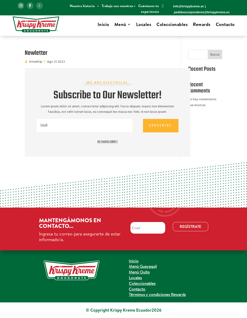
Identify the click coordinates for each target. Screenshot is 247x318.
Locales (144, 24)
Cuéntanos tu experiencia (148, 8)
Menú (120, 24)
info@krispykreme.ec (188, 6)
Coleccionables (172, 24)
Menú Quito (139, 272)
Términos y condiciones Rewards (157, 294)
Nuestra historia (82, 5)
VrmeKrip (35, 62)
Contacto (225, 24)
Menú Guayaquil (143, 266)
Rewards (202, 24)
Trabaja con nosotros (117, 5)
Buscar (215, 54)
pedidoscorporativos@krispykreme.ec (202, 12)
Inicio (103, 24)
